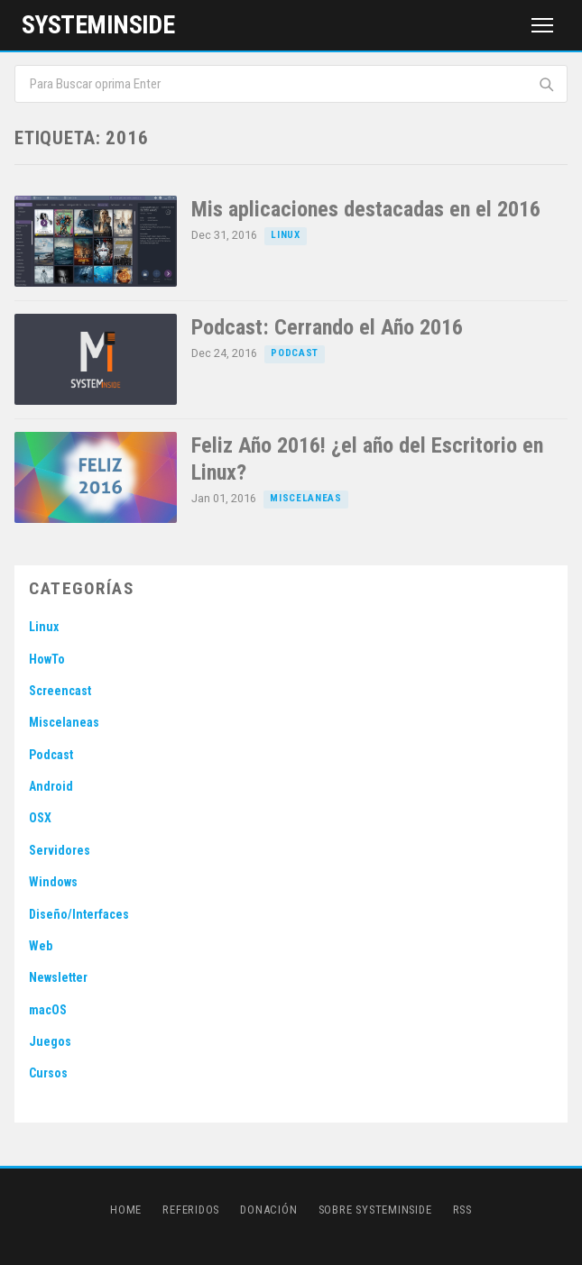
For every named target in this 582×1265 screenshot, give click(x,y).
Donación (268, 1209)
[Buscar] (546, 84)
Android (51, 786)
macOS (48, 1010)
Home (126, 1209)
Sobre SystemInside (375, 1209)
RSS (462, 1209)
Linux (285, 235)
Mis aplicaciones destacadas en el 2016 (365, 209)
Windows (53, 882)
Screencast (60, 690)
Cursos (48, 1073)
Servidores (59, 850)
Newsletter (58, 977)
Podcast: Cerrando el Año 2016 (327, 327)
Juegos (50, 1041)
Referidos (190, 1209)
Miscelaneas (305, 498)
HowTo (47, 659)
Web (40, 946)
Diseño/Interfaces (79, 914)
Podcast (295, 353)
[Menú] (542, 25)
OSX (40, 818)
